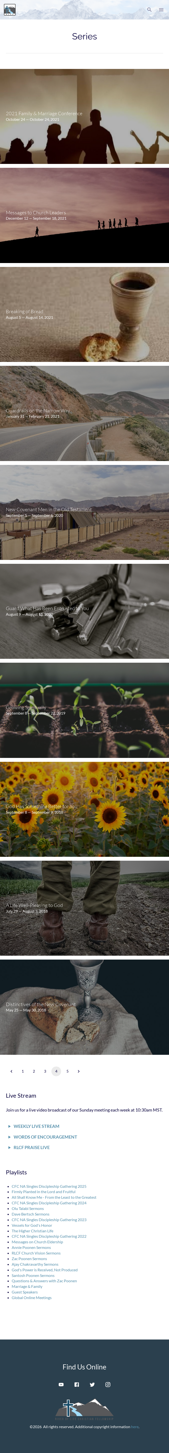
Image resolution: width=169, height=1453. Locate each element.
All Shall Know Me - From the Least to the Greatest (54, 1197)
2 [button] (34, 1071)
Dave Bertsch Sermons (30, 1214)
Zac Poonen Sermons (29, 1258)
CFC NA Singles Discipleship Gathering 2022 (49, 1236)
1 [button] (23, 1071)
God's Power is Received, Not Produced (45, 1269)
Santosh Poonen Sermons (33, 1275)
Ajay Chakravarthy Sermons (35, 1264)
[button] (149, 10)
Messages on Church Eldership (37, 1241)
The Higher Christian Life (32, 1230)
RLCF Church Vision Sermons (36, 1253)
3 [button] (45, 1071)
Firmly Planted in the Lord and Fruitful (43, 1191)
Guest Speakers (25, 1292)
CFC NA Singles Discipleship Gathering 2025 (49, 1186)
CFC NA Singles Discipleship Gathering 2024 (49, 1202)
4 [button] (56, 1071)
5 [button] (67, 1071)
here (135, 1426)
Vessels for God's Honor (32, 1225)
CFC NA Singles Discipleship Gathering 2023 (49, 1219)
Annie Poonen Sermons (31, 1247)
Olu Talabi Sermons (28, 1208)
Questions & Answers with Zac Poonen (44, 1280)
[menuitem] (84, 116)
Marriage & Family (27, 1286)
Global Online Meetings (32, 1297)
